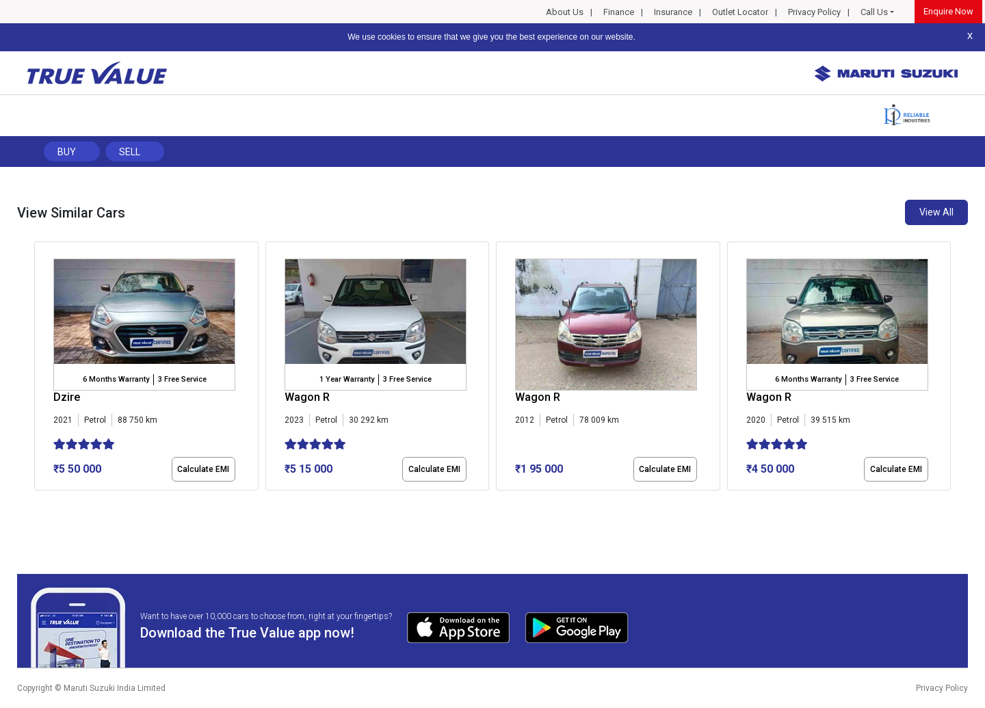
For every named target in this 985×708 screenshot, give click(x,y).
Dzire (66, 397)
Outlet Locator (740, 12)
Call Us (874, 12)
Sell (129, 151)
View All (936, 212)
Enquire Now (948, 11)
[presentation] (41, 369)
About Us (564, 12)
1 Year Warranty (346, 379)
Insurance (673, 12)
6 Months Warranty (116, 379)
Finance (618, 12)
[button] (38, 502)
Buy (66, 151)
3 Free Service (182, 379)
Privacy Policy (814, 12)
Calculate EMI (203, 469)
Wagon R (307, 397)
